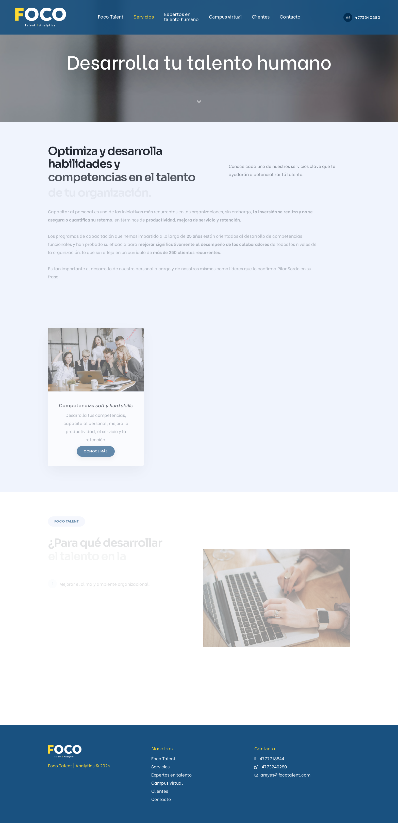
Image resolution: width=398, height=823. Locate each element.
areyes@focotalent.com (285, 774)
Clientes (261, 17)
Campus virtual (225, 17)
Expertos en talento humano (181, 17)
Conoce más (96, 455)
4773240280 (367, 17)
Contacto (290, 17)
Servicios (144, 17)
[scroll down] (199, 101)
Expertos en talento (171, 774)
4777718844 (272, 758)
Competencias (95, 409)
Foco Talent (110, 17)
